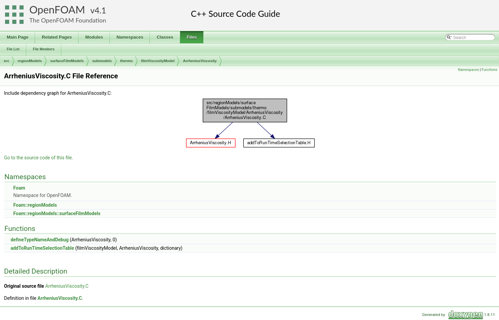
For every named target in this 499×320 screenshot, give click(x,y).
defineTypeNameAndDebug (39, 239)
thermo (126, 61)
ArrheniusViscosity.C (67, 286)
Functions (489, 70)
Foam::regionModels (35, 205)
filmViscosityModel (157, 61)
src (6, 61)
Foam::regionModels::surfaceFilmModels (56, 213)
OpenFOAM (57, 9)
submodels (102, 61)
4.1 (100, 10)
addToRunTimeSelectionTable (42, 248)
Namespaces (468, 70)
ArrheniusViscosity (200, 61)
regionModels (30, 61)
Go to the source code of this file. (38, 157)
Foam (19, 188)
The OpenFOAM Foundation (67, 20)
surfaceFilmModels (67, 61)
